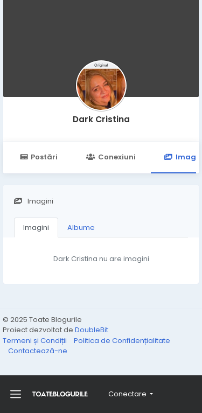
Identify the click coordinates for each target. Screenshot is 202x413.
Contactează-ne (37, 351)
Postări (38, 157)
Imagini (36, 227)
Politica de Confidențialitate (122, 340)
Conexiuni (110, 157)
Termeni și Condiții (35, 340)
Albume (81, 227)
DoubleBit (91, 330)
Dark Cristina (101, 119)
